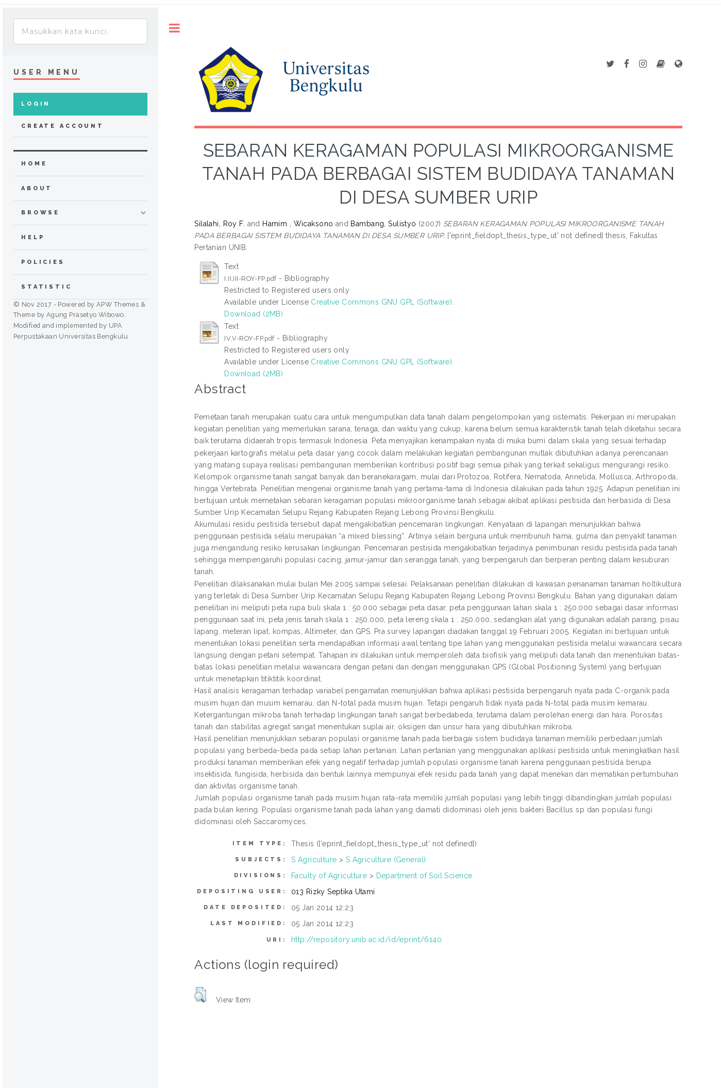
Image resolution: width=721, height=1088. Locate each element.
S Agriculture (314, 860)
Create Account (62, 126)
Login (36, 104)
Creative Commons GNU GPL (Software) (381, 302)
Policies (43, 262)
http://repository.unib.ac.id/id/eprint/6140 (366, 939)
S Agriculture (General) (386, 860)
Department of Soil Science (424, 876)
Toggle (174, 28)
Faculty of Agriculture (329, 876)
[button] (200, 994)
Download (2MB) (253, 314)
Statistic (46, 286)
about (37, 188)
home (34, 163)
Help (32, 237)
